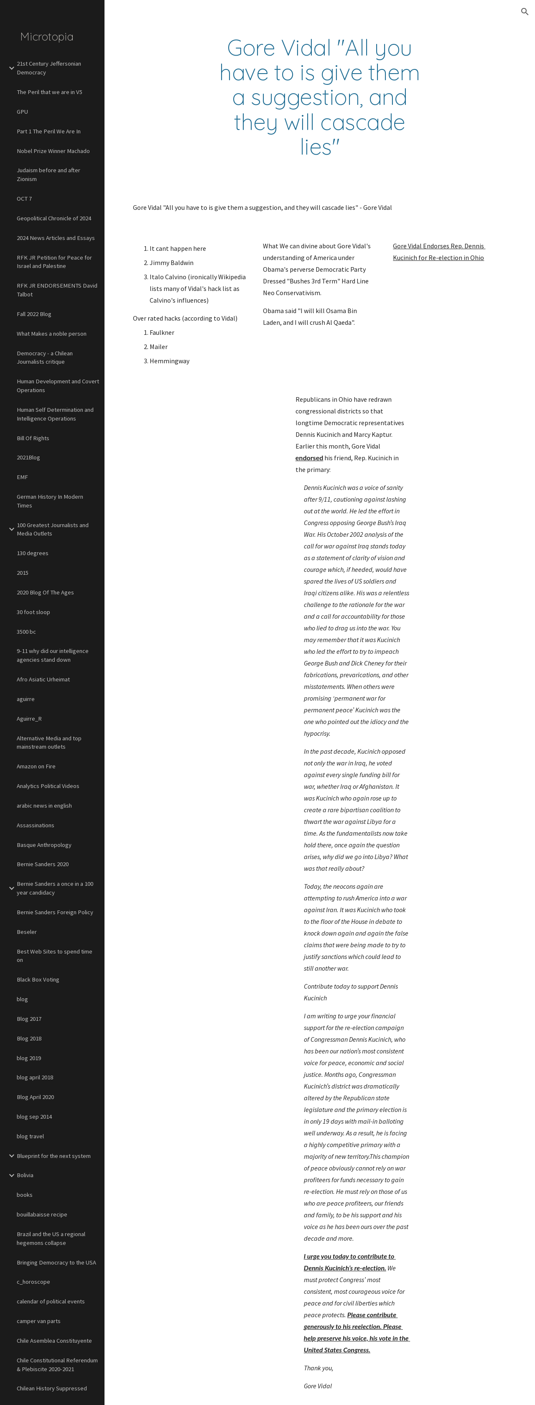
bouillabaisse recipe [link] (42, 1214)
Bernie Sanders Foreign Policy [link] (55, 912)
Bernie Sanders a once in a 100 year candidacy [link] (55, 888)
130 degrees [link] (32, 553)
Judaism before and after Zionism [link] (48, 174)
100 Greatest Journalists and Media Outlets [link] (53, 529)
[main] (319, 97)
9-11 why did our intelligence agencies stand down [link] (53, 655)
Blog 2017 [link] (29, 1019)
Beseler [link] (27, 932)
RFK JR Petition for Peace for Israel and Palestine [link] (54, 262)
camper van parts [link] (39, 1321)
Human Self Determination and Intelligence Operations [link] (55, 414)
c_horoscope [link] (33, 1281)
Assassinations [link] (35, 825)
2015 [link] (22, 572)
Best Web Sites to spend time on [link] (54, 956)
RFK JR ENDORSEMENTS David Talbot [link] (57, 290)
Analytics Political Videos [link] (48, 786)
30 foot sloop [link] (33, 612)
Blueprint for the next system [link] (54, 1156)
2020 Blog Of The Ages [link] (45, 592)
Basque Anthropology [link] (44, 845)
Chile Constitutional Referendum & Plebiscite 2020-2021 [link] (57, 1365)
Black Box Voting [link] (38, 979)
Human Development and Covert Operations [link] (58, 385)
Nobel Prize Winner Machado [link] (53, 151)
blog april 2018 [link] (35, 1077)
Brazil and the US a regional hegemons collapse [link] (51, 1238)
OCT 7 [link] (24, 198)
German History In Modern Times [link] (50, 501)
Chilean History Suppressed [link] (52, 1388)
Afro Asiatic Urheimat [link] (43, 679)
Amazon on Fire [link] (36, 766)
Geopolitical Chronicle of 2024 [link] (54, 218)
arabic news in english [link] (44, 805)
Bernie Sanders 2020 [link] (43, 864)
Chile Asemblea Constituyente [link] (54, 1340)
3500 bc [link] (26, 631)
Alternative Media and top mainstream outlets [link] (49, 742)
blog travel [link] (30, 1136)
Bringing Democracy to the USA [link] (56, 1262)
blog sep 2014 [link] (34, 1116)
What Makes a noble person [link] (52, 333)
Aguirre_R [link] (29, 718)
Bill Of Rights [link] (33, 438)
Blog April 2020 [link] (35, 1097)
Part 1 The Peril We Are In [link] (49, 131)
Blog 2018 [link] (29, 1038)
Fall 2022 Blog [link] (34, 314)
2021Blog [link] (28, 457)
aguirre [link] (26, 699)
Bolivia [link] (25, 1175)
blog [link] (22, 999)
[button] (525, 12)
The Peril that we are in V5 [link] (49, 92)
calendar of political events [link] (51, 1301)
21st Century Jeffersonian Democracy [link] (49, 68)
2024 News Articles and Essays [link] (56, 238)
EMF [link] (22, 477)
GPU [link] (22, 111)
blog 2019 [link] (29, 1058)
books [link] (25, 1194)
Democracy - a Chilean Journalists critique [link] (45, 357)
